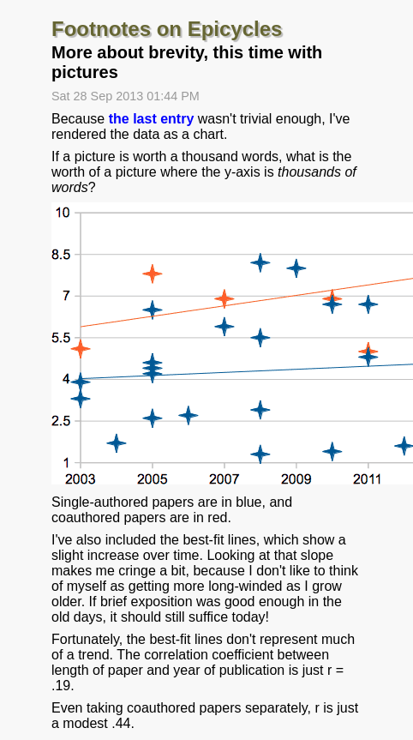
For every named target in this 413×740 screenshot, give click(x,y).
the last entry (152, 118)
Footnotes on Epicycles (166, 28)
